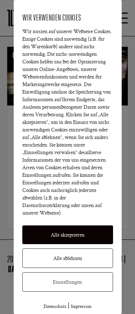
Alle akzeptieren (68, 234)
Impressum (81, 306)
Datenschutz (55, 306)
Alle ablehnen (67, 258)
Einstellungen (67, 282)
